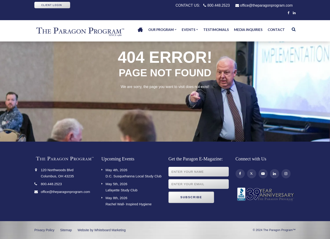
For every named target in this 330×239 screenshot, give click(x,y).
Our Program (161, 29)
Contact (276, 29)
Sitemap (66, 230)
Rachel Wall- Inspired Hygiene (134, 200)
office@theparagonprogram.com (264, 5)
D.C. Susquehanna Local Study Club (134, 172)
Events (188, 29)
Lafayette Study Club (134, 186)
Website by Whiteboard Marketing (102, 230)
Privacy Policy (44, 230)
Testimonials (216, 29)
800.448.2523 (216, 5)
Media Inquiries (248, 29)
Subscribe (191, 197)
